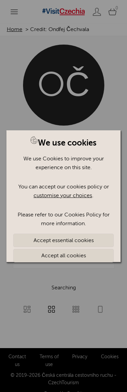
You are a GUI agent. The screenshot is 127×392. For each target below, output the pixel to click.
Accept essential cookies (64, 240)
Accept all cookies (63, 256)
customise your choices (63, 195)
